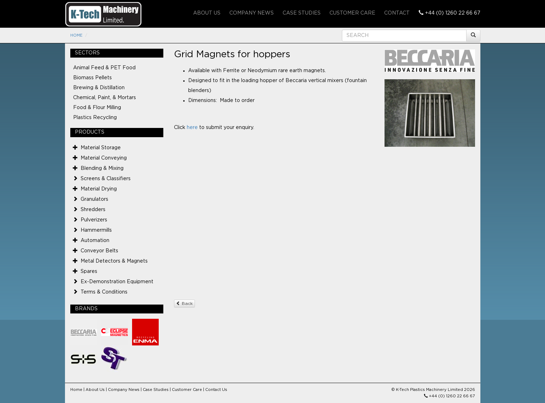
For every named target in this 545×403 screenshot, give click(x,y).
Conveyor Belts (99, 250)
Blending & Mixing (102, 168)
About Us (206, 13)
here (192, 127)
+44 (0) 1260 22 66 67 (449, 13)
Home (76, 35)
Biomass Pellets (92, 77)
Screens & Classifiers (106, 178)
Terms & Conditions (104, 292)
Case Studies (302, 13)
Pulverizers (94, 219)
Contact (397, 13)
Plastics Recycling (95, 117)
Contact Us (216, 390)
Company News (251, 13)
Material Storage (101, 147)
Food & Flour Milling (97, 107)
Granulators (94, 199)
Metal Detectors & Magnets (114, 261)
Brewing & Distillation (99, 87)
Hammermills (96, 230)
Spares (89, 271)
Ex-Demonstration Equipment (117, 281)
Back (184, 303)
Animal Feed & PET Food (104, 67)
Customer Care (352, 13)
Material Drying (99, 189)
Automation (95, 240)
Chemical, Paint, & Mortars (104, 97)
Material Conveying (104, 158)
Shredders (93, 209)
